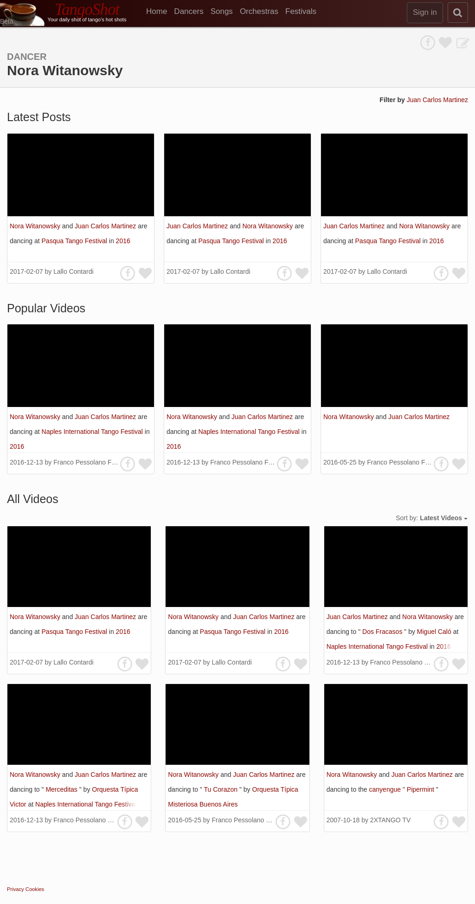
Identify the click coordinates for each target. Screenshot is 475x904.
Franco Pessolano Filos (87, 462)
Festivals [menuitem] (300, 11)
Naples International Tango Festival (93, 431)
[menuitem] (160, 11)
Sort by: (432, 518)
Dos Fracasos (383, 631)
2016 (123, 241)
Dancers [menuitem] (188, 11)
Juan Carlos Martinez (437, 99)
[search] (458, 12)
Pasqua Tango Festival (75, 241)
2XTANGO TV (390, 820)
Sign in (425, 12)
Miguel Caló (435, 631)
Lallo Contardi (73, 271)
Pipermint (421, 789)
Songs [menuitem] (222, 11)
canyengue (386, 789)
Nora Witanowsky (36, 226)
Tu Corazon (221, 789)
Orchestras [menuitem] (259, 11)
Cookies (35, 889)
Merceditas (62, 789)
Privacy (15, 889)
